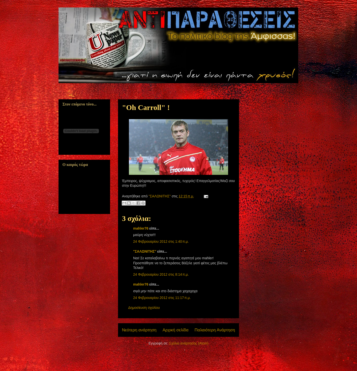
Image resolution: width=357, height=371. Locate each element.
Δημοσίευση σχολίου (144, 308)
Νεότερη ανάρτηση (139, 330)
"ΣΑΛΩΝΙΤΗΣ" (144, 251)
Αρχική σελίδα (176, 330)
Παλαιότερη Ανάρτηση (215, 330)
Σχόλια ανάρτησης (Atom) (188, 343)
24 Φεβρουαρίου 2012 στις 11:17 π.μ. (162, 298)
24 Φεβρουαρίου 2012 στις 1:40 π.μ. (161, 241)
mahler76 (140, 228)
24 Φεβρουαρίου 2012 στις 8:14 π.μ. (161, 274)
